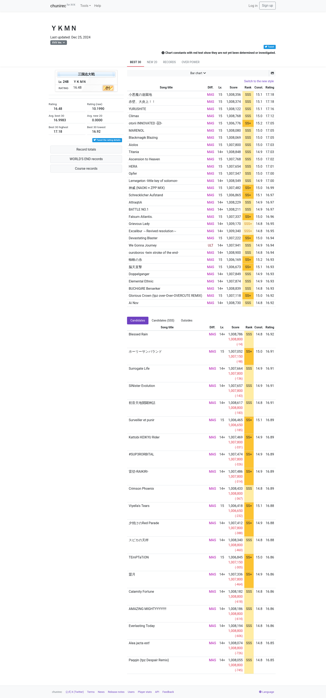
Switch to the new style (259, 81)
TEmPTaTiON (139, 557)
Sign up (267, 5)
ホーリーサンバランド (145, 351)
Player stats (145, 691)
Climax (134, 116)
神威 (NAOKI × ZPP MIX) (147, 188)
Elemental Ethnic (141, 281)
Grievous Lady (139, 224)
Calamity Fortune (141, 592)
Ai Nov (133, 303)
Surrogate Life (139, 368)
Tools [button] (84, 6)
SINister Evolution (142, 386)
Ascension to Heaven (144, 159)
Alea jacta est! (139, 643)
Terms (91, 691)
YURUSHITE (137, 109)
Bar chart (196, 73)
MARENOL (136, 130)
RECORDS (169, 62)
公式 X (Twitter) (74, 691)
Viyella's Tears (139, 506)
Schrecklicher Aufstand (146, 195)
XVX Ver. (57, 42)
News (101, 691)
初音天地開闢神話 (142, 403)
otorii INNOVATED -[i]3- (145, 123)
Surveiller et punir (141, 420)
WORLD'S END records (86, 159)
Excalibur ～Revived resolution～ (153, 231)
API (157, 691)
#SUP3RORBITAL (141, 454)
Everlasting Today (142, 626)
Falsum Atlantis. (141, 217)
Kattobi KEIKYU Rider (144, 437)
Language (266, 691)
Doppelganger (139, 274)
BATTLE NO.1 (138, 209)
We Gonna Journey (143, 245)
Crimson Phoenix (141, 489)
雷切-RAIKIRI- (138, 472)
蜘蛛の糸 (135, 260)
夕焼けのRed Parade (144, 523)
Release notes (116, 691)
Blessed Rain (138, 334)
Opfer (133, 173)
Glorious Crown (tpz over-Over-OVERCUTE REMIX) (165, 296)
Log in (253, 6)
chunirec (62, 5)
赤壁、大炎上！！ (142, 102)
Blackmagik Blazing (143, 138)
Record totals (86, 149)
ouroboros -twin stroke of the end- (154, 253)
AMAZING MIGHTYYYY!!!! (147, 609)
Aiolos (133, 145)
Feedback (168, 691)
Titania (134, 152)
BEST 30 (135, 62)
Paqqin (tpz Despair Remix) (149, 660)
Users (131, 691)
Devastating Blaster (143, 238)
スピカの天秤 (139, 540)
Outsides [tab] (186, 320)
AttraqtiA (135, 202)
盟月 (132, 574)
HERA (133, 166)
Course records (86, 169)
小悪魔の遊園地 (140, 95)
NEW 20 (152, 62)
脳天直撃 (135, 267)
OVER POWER (191, 62)
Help (97, 6)
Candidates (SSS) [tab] (163, 320)
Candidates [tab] (137, 320)
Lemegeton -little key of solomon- (153, 181)
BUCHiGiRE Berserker (144, 289)
